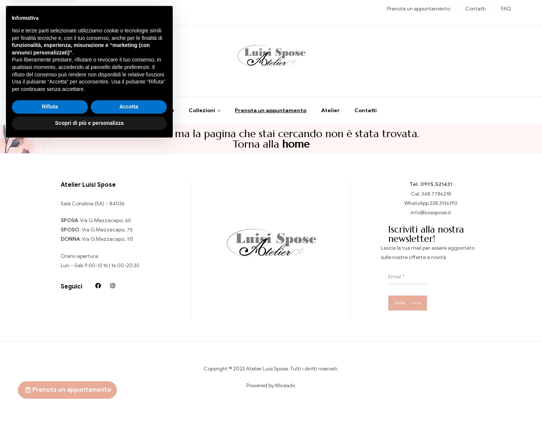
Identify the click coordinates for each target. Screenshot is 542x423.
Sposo (96, 9)
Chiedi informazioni (67, 63)
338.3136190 (443, 206)
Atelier (330, 113)
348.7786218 (436, 196)
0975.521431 (436, 187)
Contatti (475, 9)
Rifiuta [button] (50, 386)
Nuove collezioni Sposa (58, 9)
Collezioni (202, 113)
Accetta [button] (128, 386)
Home (166, 113)
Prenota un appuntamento (418, 9)
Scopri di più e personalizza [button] (89, 402)
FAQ (506, 9)
